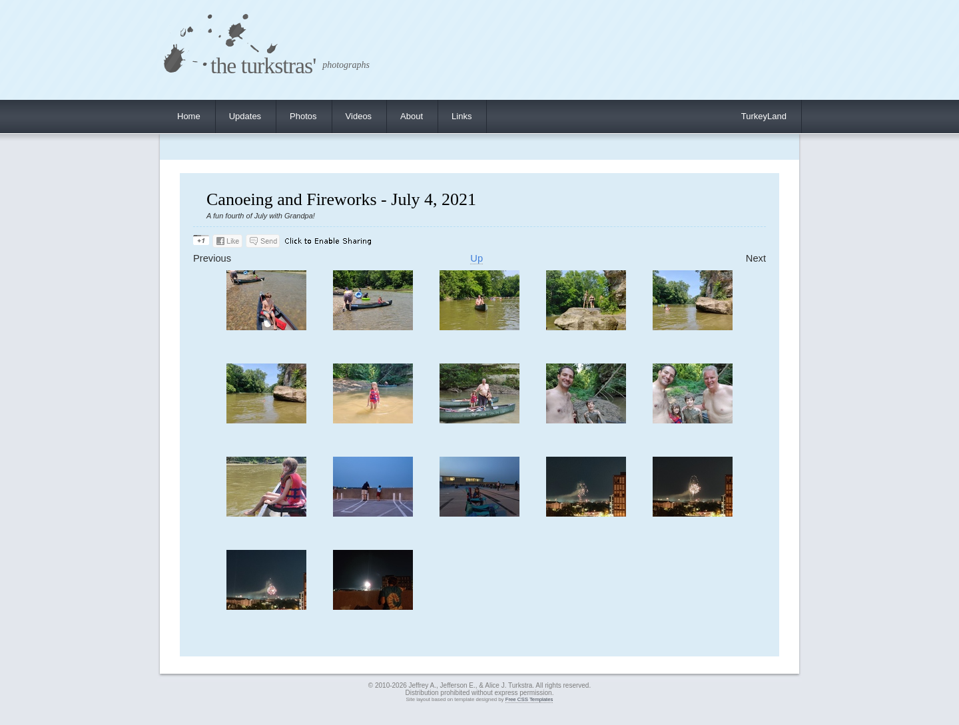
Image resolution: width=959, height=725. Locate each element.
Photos (303, 116)
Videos (359, 116)
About (411, 116)
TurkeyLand (764, 116)
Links (462, 116)
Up (476, 258)
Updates (245, 116)
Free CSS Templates (529, 699)
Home (188, 116)
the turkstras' (263, 65)
